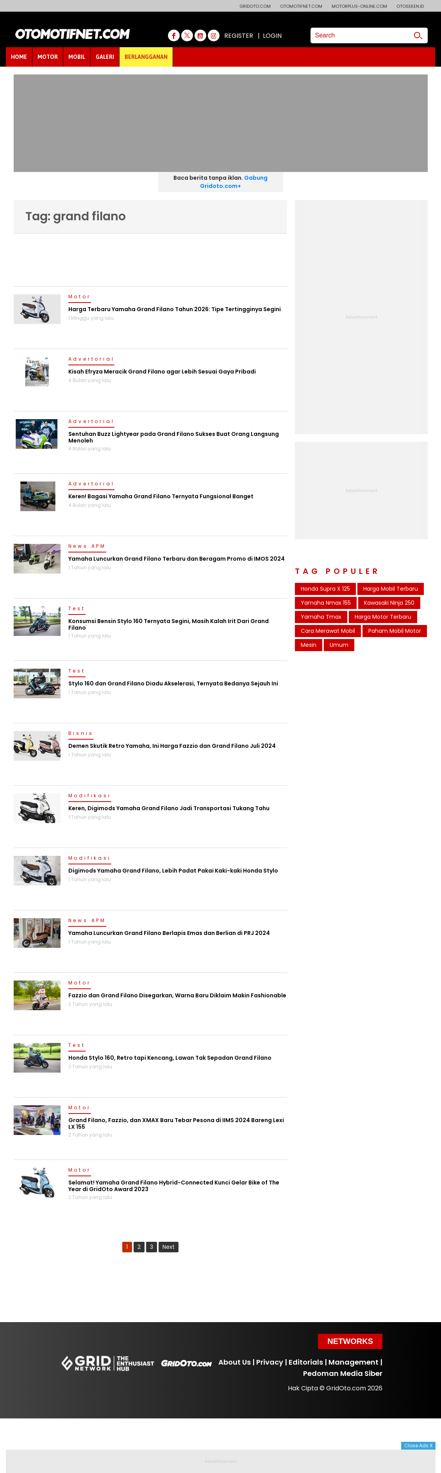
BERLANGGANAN (146, 57)
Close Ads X (418, 1445)
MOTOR (47, 57)
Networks (350, 1341)
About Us (234, 1362)
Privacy (269, 1362)
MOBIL (76, 57)
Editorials (306, 1362)
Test (77, 609)
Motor (79, 297)
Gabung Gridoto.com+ (234, 182)
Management (354, 1362)
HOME (19, 57)
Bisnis (81, 733)
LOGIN (272, 35)
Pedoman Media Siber (342, 1373)
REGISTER (238, 35)
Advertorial (91, 359)
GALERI (105, 57)
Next (168, 1247)
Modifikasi (89, 796)
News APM (87, 546)
